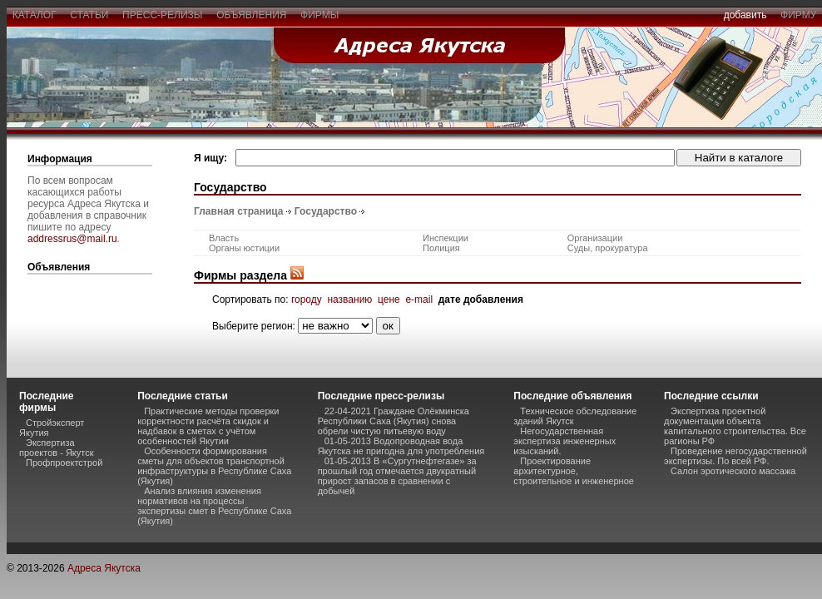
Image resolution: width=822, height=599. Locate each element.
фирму (798, 15)
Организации (595, 238)
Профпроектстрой (64, 463)
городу (306, 299)
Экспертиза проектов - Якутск (56, 448)
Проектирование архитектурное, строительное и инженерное (573, 471)
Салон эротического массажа (733, 471)
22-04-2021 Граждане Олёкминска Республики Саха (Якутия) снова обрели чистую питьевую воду (393, 421)
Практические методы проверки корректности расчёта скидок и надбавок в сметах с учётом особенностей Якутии (208, 426)
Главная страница (239, 211)
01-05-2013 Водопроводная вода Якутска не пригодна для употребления (401, 446)
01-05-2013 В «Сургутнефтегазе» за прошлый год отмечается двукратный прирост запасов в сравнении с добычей (397, 476)
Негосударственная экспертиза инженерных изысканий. (564, 441)
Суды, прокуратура (607, 248)
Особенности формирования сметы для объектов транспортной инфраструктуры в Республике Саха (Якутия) (214, 466)
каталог (34, 15)
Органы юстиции (244, 248)
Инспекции (445, 238)
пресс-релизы (162, 15)
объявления (251, 15)
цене (389, 299)
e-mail (419, 299)
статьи (89, 15)
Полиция (441, 248)
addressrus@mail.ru (72, 239)
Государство (326, 211)
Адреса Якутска (104, 568)
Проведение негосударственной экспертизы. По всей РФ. (735, 456)
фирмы (319, 15)
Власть (224, 238)
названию (349, 299)
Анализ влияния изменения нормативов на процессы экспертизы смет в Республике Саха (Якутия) (214, 506)
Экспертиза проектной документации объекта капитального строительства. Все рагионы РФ (735, 426)
